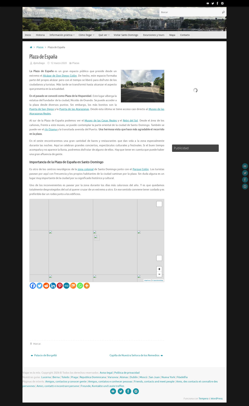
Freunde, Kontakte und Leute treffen (102, 386)
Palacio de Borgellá (44, 355)
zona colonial (85, 169)
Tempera (203, 398)
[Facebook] (33, 286)
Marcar (36, 343)
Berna (56, 377)
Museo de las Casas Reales (101, 120)
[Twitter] (39, 286)
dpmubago (39, 63)
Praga (74, 377)
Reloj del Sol (130, 120)
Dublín (134, 377)
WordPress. (217, 398)
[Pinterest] (60, 286)
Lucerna (46, 377)
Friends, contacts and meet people (154, 381)
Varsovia (113, 377)
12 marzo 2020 (59, 63)
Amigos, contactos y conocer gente (65, 381)
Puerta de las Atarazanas (74, 109)
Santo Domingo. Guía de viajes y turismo (59, 13)
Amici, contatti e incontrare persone (58, 386)
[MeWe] (66, 286)
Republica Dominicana (93, 377)
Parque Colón (141, 169)
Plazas (39, 47)
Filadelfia (182, 377)
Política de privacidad (127, 372)
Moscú (143, 377)
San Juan (154, 377)
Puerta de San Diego (41, 109)
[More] (87, 286)
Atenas (124, 377)
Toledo (65, 377)
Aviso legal (106, 372)
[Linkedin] (53, 286)
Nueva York (168, 377)
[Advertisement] (96, 314)
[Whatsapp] (80, 286)
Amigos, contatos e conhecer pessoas (110, 381)
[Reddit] (46, 286)
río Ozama (51, 129)
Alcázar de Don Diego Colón (60, 75)
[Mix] (73, 286)
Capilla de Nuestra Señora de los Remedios (136, 355)
